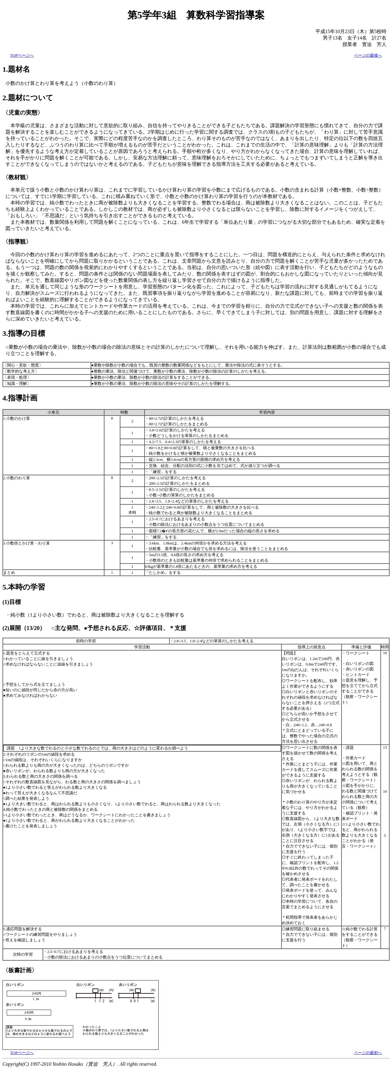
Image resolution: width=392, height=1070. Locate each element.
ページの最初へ (368, 1052)
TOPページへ (21, 55)
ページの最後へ (368, 55)
